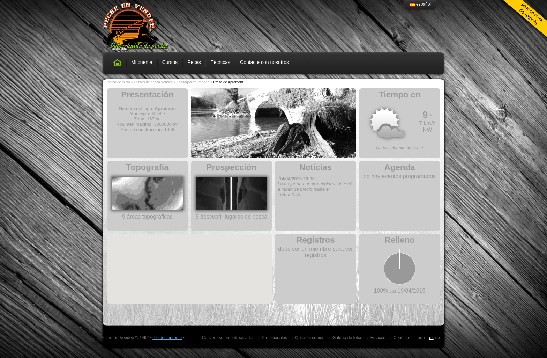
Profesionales (274, 337)
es (431, 337)
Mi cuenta (141, 62)
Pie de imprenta (167, 337)
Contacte (402, 337)
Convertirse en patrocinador (228, 337)
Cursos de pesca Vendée (153, 82)
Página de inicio (117, 82)
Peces (194, 62)
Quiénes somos (309, 337)
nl (425, 337)
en (420, 337)
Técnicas (220, 62)
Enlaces (377, 337)
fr (414, 337)
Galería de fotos (347, 337)
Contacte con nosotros (264, 62)
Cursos (170, 62)
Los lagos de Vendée (193, 82)
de (437, 337)
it (443, 337)
